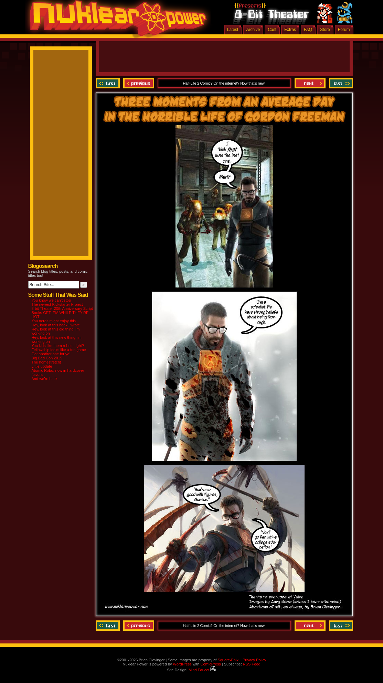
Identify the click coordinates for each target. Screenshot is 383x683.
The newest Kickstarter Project (57, 304)
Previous (138, 83)
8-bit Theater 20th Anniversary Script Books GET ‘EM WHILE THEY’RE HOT (62, 312)
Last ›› (340, 83)
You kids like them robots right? (58, 346)
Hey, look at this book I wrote (56, 325)
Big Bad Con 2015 (47, 358)
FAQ (308, 29)
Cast (272, 29)
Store (325, 29)
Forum (344, 29)
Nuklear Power (116, 20)
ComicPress (210, 664)
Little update (42, 366)
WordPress (182, 664)
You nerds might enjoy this (54, 321)
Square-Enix (227, 660)
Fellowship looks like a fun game (59, 350)
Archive (253, 29)
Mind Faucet (202, 670)
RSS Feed (251, 664)
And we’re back (44, 379)
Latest (232, 29)
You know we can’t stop (51, 300)
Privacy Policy (254, 660)
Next (310, 83)
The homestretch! (46, 362)
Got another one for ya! (51, 354)
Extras (290, 29)
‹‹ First (108, 83)
